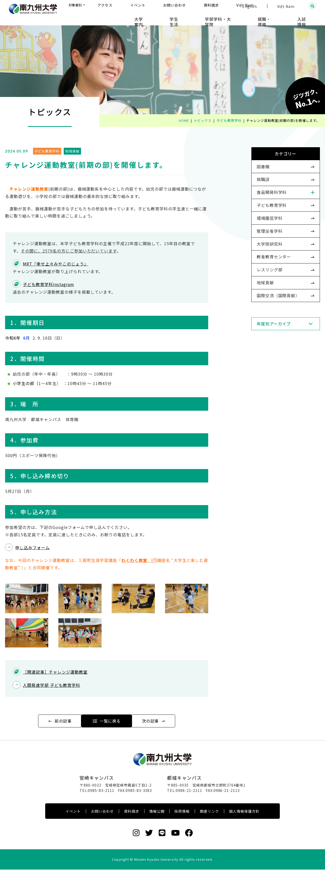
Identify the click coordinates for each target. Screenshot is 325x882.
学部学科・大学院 (237, 18)
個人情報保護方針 (244, 823)
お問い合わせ (102, 823)
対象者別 (125, 6)
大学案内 (173, 18)
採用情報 (182, 823)
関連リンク (209, 823)
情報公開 (157, 823)
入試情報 (306, 18)
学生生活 (201, 18)
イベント (73, 823)
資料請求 (131, 823)
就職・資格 (276, 18)
